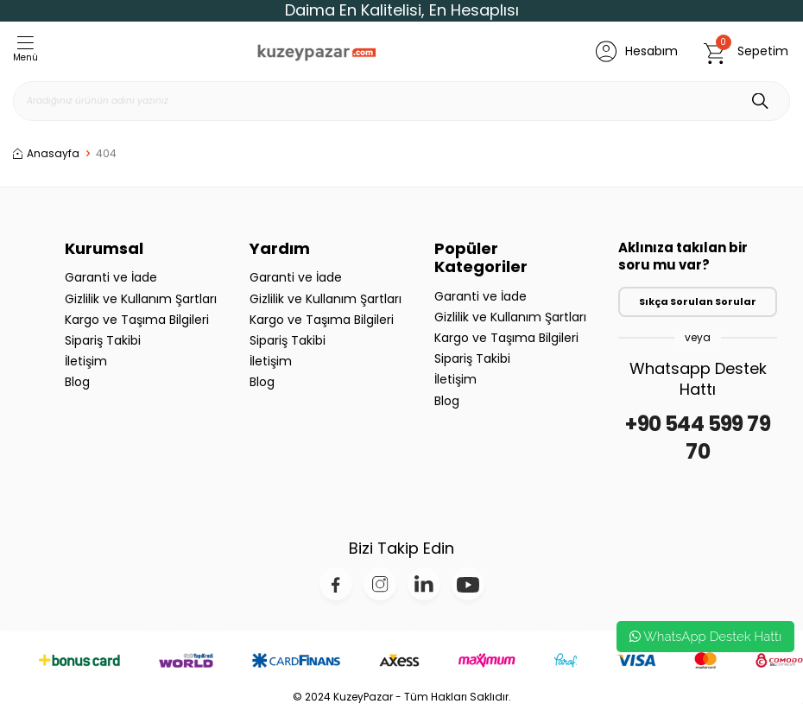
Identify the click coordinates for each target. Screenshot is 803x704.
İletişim (86, 361)
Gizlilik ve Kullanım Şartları (141, 299)
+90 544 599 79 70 (697, 438)
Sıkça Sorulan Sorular (697, 301)
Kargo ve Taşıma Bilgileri (137, 319)
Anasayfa (46, 154)
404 (106, 154)
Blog (77, 381)
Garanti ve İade (111, 277)
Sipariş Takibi (103, 340)
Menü (25, 50)
